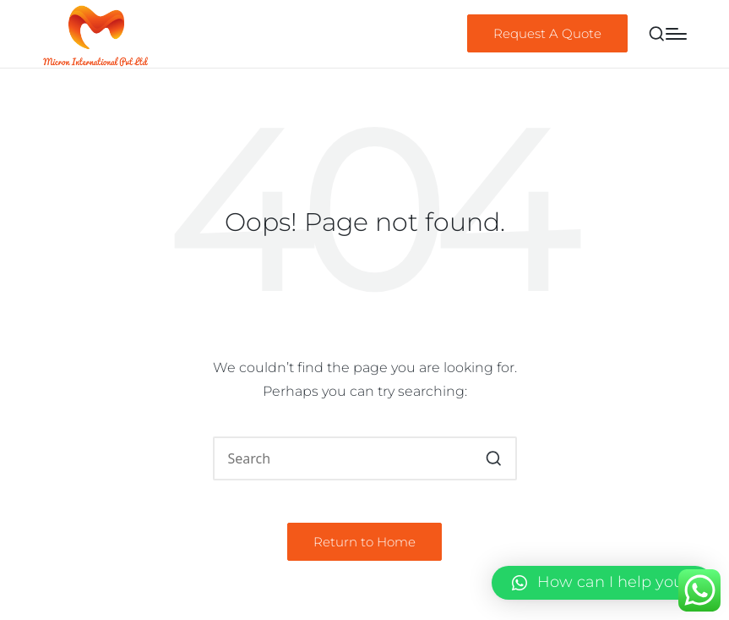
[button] (547, 33)
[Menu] (676, 34)
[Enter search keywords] (365, 458)
